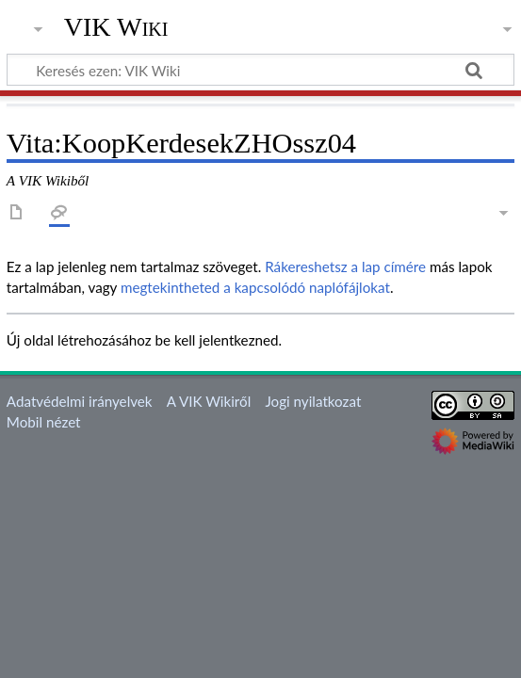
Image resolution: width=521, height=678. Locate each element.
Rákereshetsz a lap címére (345, 266)
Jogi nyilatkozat (313, 401)
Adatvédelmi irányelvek (80, 401)
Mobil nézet (44, 421)
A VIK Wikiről (209, 401)
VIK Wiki (116, 27)
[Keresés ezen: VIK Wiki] (260, 70)
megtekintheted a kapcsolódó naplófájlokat (255, 287)
